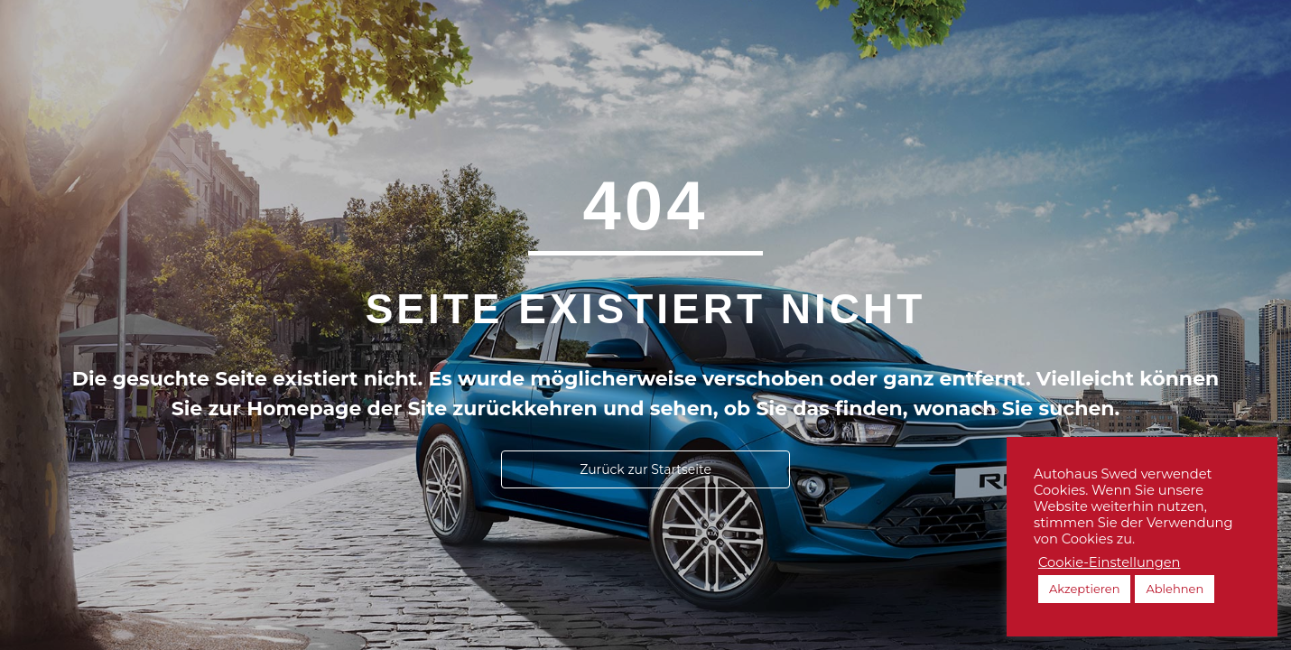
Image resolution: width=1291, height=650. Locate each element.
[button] (645, 469)
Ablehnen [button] (1174, 588)
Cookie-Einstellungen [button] (1109, 562)
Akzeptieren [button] (1084, 588)
